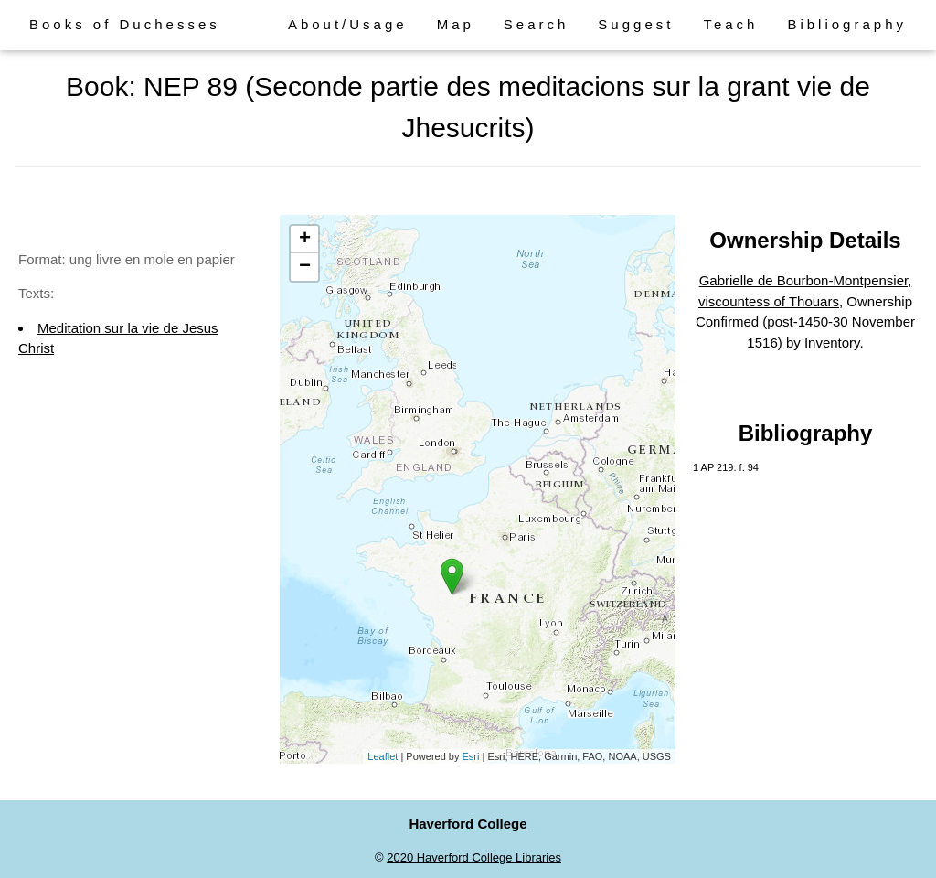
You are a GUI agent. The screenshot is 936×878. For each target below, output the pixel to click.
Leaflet (382, 756)
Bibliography (847, 24)
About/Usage (348, 24)
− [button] (305, 267)
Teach (730, 24)
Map (455, 24)
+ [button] (305, 239)
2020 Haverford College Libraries (474, 857)
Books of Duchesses (124, 24)
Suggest (636, 24)
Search (536, 24)
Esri (471, 756)
